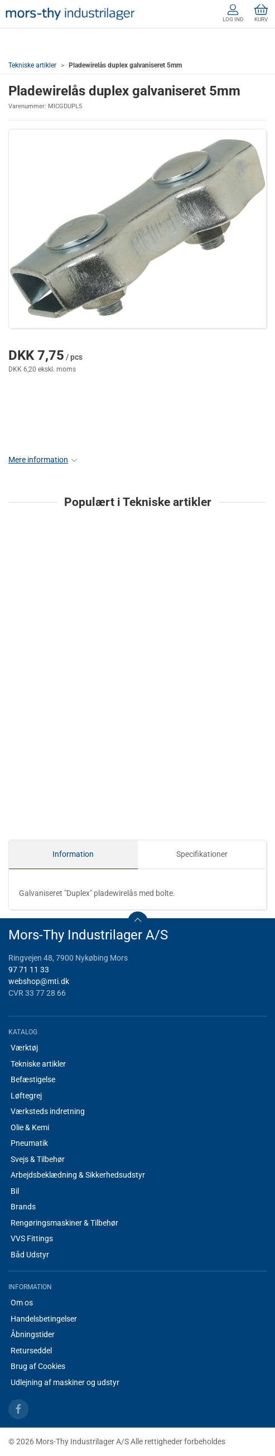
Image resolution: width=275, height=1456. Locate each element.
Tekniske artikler (32, 65)
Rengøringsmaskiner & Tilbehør (64, 1222)
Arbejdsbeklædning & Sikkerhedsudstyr (78, 1174)
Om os (22, 1302)
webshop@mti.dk (38, 981)
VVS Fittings (32, 1238)
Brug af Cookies (38, 1366)
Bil (15, 1191)
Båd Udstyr (30, 1254)
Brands (23, 1206)
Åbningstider (33, 1334)
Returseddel (31, 1350)
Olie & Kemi (30, 1127)
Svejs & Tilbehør (38, 1159)
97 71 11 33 (28, 969)
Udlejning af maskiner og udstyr (65, 1382)
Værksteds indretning (48, 1111)
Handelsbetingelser (44, 1318)
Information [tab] (73, 854)
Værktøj (24, 1047)
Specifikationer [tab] (202, 854)
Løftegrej (26, 1095)
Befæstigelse (33, 1079)
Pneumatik (29, 1143)
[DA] (70, 14)
